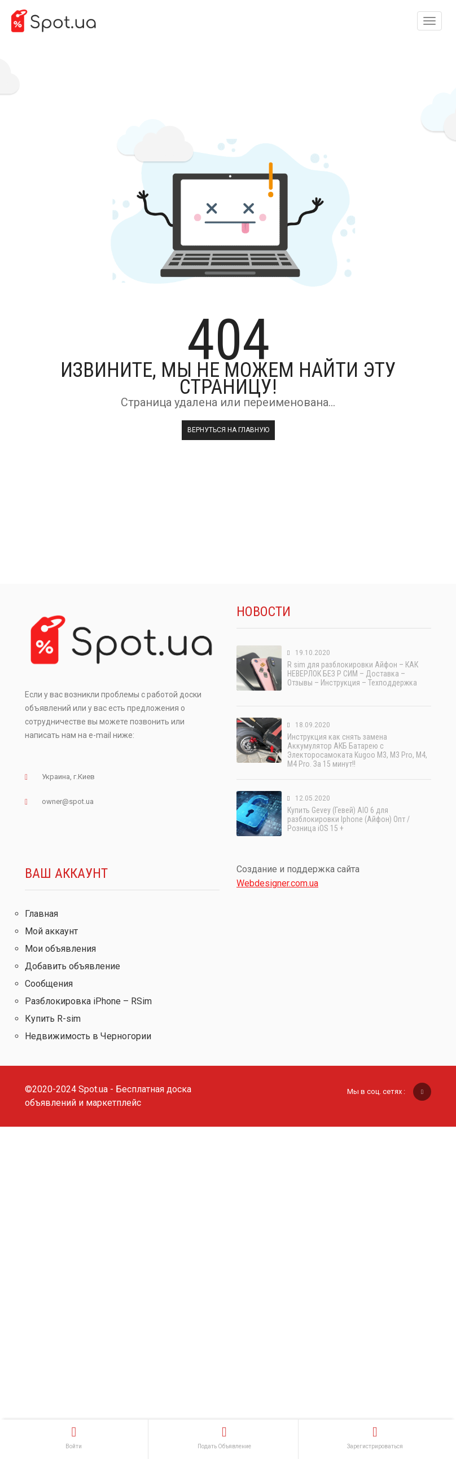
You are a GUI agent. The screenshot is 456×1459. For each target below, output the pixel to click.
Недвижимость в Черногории (88, 1036)
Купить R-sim (53, 1018)
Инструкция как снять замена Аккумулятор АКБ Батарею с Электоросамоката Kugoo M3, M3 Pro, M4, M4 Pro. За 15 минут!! (357, 750)
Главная (41, 913)
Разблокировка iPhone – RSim (88, 1001)
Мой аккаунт (51, 931)
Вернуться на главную (228, 430)
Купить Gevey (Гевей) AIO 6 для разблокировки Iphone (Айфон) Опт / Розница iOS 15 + (348, 819)
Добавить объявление (72, 966)
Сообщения (49, 983)
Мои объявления (60, 948)
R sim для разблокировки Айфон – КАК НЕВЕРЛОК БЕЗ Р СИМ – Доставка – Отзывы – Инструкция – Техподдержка (352, 673)
